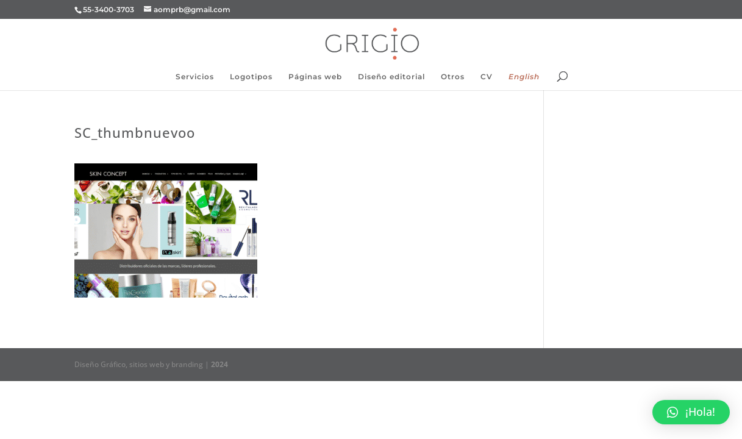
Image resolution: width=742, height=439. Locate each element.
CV (486, 77)
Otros (453, 77)
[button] (691, 412)
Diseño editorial (391, 77)
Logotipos (251, 77)
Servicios (195, 77)
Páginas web (315, 77)
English (524, 77)
